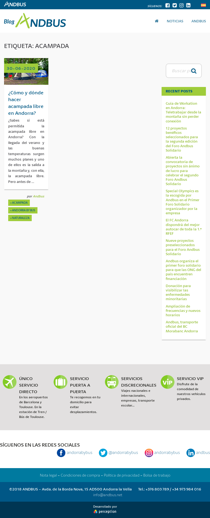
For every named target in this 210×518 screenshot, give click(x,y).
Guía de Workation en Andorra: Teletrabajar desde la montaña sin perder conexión (183, 112)
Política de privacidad (121, 475)
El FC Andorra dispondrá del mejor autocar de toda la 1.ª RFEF (184, 227)
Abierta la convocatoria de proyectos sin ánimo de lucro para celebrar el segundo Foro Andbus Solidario (183, 170)
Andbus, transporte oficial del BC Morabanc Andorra (182, 326)
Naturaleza (21, 218)
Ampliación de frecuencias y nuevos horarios (183, 310)
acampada (20, 202)
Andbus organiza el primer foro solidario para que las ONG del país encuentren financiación (183, 270)
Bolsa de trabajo (156, 475)
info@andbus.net (107, 494)
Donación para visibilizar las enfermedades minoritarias (178, 292)
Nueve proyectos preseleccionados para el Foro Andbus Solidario (183, 247)
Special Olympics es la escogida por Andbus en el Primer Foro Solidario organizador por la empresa (182, 202)
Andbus (38, 196)
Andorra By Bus (23, 210)
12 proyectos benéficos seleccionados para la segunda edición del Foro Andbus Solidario (182, 139)
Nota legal (48, 475)
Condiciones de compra (80, 475)
